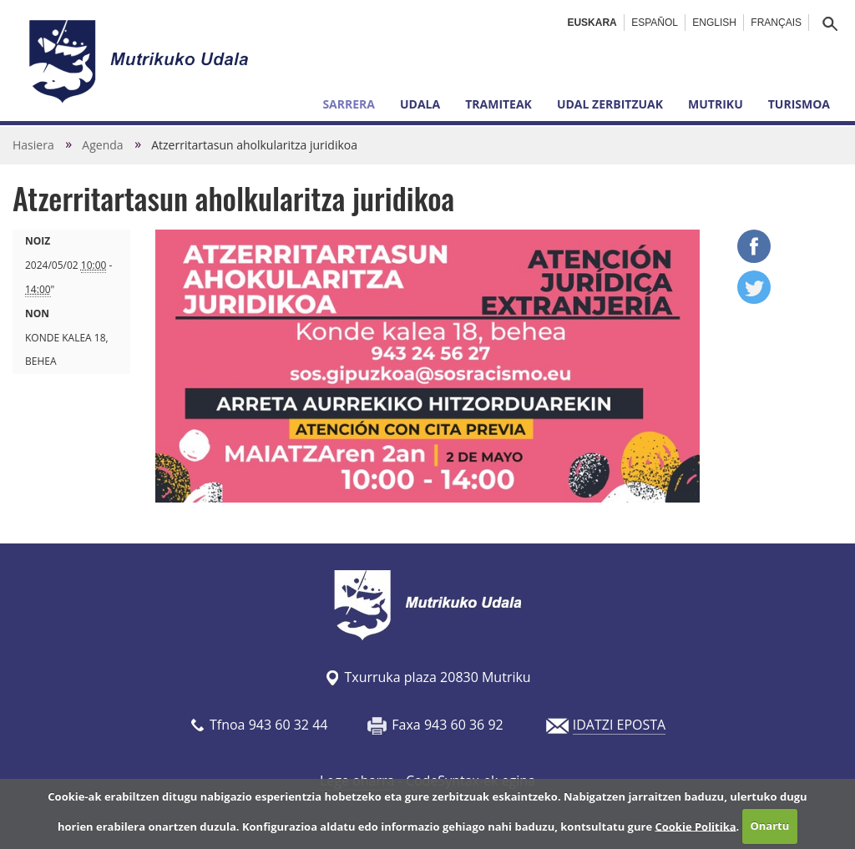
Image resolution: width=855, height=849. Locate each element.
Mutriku (715, 104)
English (714, 22)
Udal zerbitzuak (610, 104)
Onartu (769, 825)
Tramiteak (498, 104)
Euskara (591, 22)
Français (776, 22)
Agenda (102, 145)
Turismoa (799, 104)
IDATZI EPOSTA (619, 724)
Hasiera (33, 145)
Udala (420, 104)
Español (654, 22)
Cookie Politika (695, 825)
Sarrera (348, 104)
